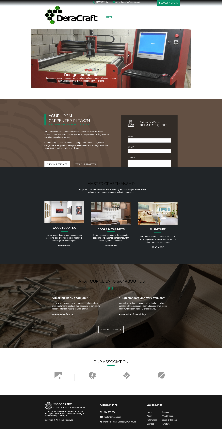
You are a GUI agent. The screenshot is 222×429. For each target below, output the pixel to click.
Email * (131, 147)
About (149, 416)
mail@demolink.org (112, 417)
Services (165, 412)
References (152, 420)
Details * (131, 157)
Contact (150, 424)
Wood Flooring (168, 416)
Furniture (166, 424)
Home (149, 412)
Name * (131, 136)
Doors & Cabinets (169, 420)
